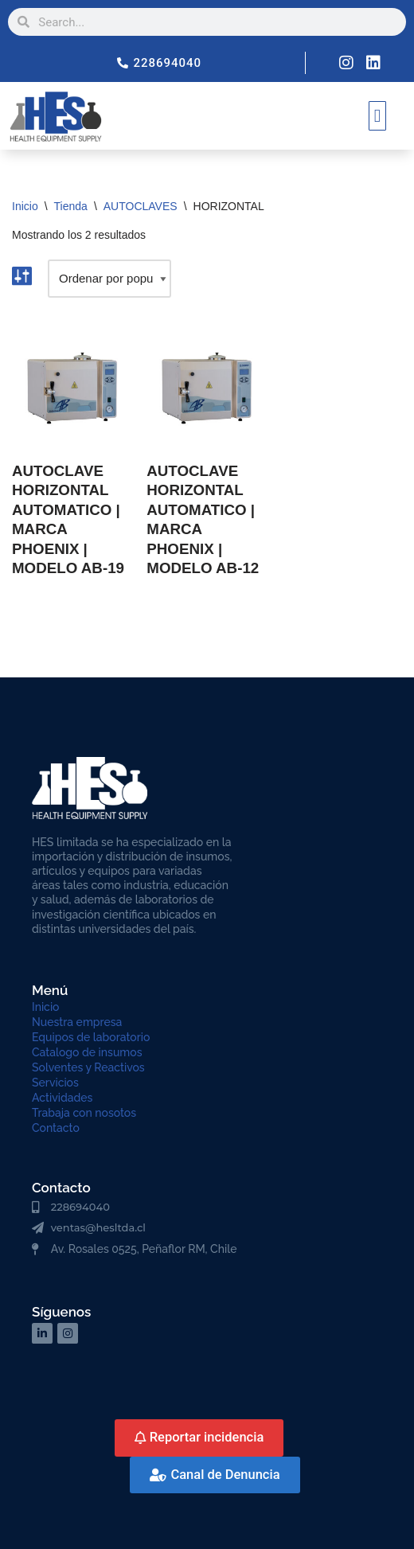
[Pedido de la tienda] (109, 278)
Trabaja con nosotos (84, 1112)
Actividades (62, 1097)
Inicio (25, 206)
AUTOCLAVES (141, 206)
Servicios (55, 1082)
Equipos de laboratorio (91, 1037)
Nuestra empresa (77, 1022)
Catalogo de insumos (87, 1052)
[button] (377, 116)
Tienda (71, 206)
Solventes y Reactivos (88, 1067)
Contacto (56, 1128)
